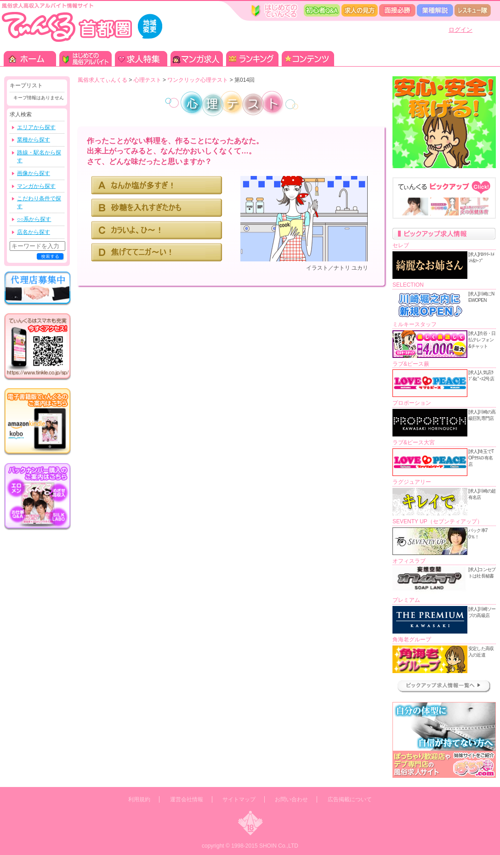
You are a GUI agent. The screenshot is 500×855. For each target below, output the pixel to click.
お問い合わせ (291, 799)
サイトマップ (239, 799)
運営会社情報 (186, 799)
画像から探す (33, 173)
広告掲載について (350, 799)
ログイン (460, 29)
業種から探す (33, 139)
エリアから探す (36, 127)
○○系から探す (34, 219)
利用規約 (139, 799)
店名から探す (33, 232)
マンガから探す (36, 186)
